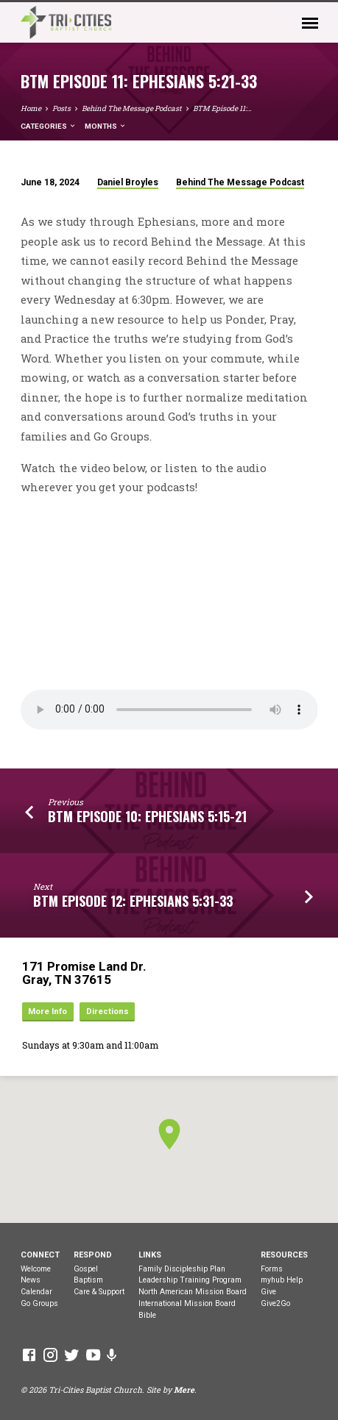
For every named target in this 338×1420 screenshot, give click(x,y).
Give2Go (275, 1303)
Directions (107, 1011)
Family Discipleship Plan (181, 1269)
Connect (40, 1255)
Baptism (88, 1280)
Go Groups (39, 1303)
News (31, 1280)
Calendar (36, 1291)
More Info (47, 1011)
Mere (184, 1390)
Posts (61, 108)
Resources (284, 1255)
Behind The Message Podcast (132, 108)
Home (31, 108)
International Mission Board (187, 1303)
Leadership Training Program (190, 1280)
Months (106, 126)
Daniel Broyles (127, 182)
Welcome (36, 1269)
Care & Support (99, 1291)
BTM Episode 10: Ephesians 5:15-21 (147, 816)
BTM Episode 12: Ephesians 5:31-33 (133, 900)
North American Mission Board (192, 1291)
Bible (147, 1315)
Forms (272, 1269)
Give (268, 1291)
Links (149, 1255)
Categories (49, 126)
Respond (93, 1255)
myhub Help (282, 1280)
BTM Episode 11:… (222, 108)
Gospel (86, 1269)
